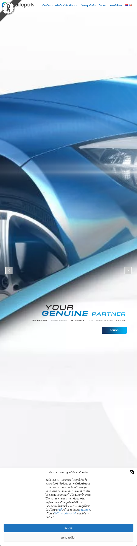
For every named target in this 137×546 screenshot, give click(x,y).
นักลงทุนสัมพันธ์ (89, 5)
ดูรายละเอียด (68, 537)
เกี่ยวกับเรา (48, 5)
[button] (131, 472)
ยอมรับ (68, 527)
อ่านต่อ (114, 330)
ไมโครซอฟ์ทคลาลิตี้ (65, 513)
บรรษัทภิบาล (117, 5)
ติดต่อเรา (104, 5)
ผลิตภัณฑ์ (60, 5)
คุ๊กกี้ (60, 510)
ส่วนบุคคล (84, 510)
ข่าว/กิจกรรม (72, 5)
